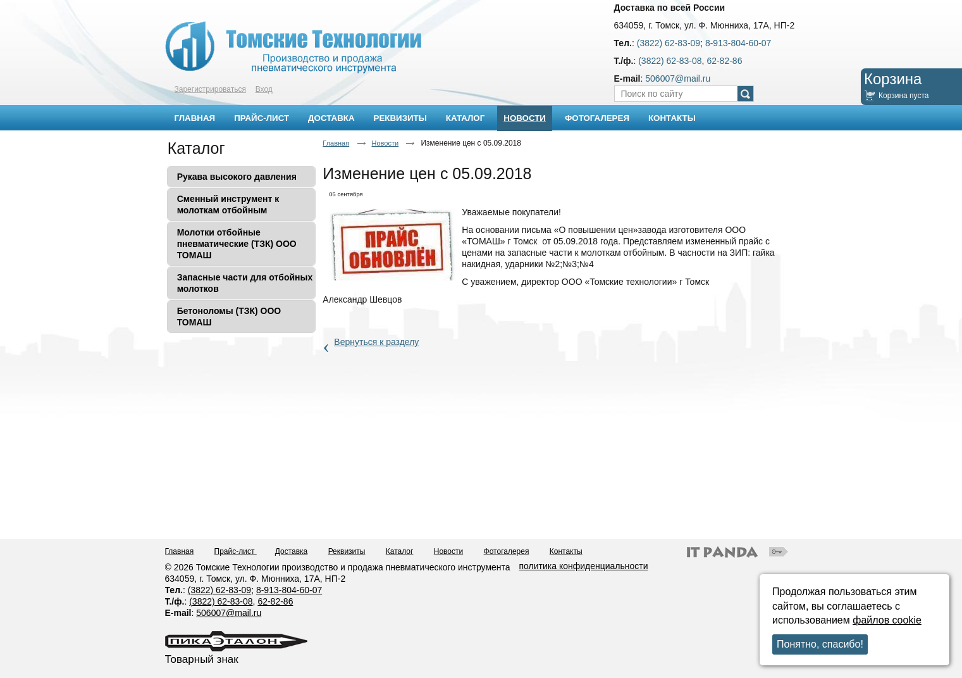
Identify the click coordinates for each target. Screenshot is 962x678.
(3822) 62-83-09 (668, 43)
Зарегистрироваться (210, 89)
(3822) (202, 590)
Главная (336, 143)
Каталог (196, 148)
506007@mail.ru (677, 78)
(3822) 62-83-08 (669, 61)
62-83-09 (233, 590)
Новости (524, 118)
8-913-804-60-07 (738, 43)
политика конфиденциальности (583, 566)
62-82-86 (724, 61)
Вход (264, 89)
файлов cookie (887, 620)
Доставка (291, 551)
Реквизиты (347, 551)
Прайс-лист (235, 551)
